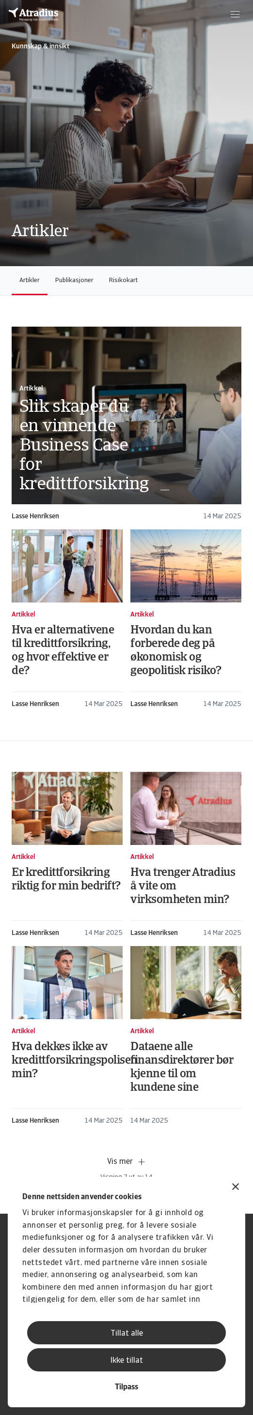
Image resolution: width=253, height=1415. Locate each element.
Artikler (29, 280)
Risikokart (123, 280)
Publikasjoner (74, 280)
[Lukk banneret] (235, 1187)
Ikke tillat (127, 1361)
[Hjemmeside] (33, 14)
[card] (126, 424)
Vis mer (126, 1162)
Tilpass (126, 1387)
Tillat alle (127, 1334)
